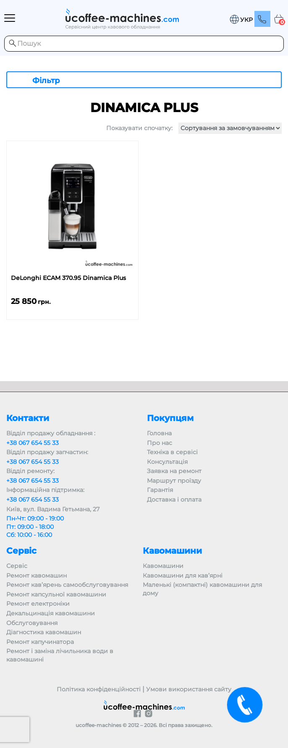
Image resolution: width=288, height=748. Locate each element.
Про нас (159, 443)
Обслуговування (32, 623)
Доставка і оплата (174, 499)
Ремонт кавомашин (36, 575)
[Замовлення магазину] (230, 128)
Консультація (167, 462)
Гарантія (160, 490)
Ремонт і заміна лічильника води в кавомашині (59, 655)
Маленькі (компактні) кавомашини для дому (202, 589)
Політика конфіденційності (99, 689)
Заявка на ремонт (174, 471)
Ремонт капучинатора (40, 642)
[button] (241, 19)
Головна (159, 433)
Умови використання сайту (188, 689)
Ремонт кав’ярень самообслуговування (67, 584)
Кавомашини (163, 566)
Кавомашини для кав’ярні (183, 575)
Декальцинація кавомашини (50, 613)
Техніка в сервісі (172, 452)
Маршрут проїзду (174, 480)
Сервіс (16, 566)
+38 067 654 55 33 (32, 443)
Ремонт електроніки (38, 603)
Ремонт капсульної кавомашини (56, 594)
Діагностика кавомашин (43, 632)
